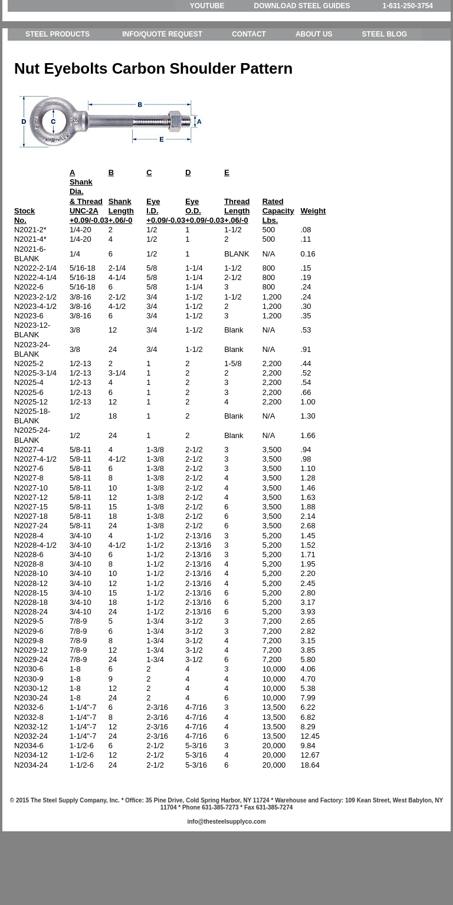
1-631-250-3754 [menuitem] (408, 6)
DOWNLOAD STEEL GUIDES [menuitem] (302, 6)
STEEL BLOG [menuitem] (384, 88)
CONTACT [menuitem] (249, 88)
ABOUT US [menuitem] (314, 88)
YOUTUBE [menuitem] (207, 6)
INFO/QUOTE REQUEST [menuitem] (162, 88)
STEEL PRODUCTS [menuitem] (57, 88)
